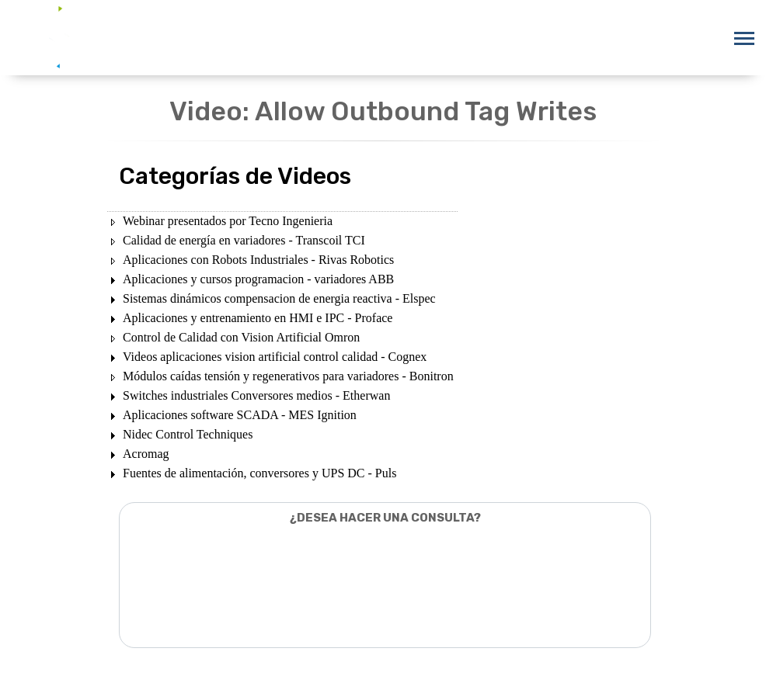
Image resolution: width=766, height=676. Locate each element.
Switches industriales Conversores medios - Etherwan (256, 395)
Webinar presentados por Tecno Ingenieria (228, 220)
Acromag (146, 453)
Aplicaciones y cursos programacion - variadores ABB (258, 279)
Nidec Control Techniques (187, 434)
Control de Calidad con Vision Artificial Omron (241, 337)
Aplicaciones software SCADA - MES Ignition (240, 414)
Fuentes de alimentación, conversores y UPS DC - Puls (259, 473)
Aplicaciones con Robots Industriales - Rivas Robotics (258, 259)
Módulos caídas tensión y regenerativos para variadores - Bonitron (288, 376)
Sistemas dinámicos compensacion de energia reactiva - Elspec (279, 298)
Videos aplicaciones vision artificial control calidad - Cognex (275, 356)
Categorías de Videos (235, 176)
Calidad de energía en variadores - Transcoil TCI (244, 240)
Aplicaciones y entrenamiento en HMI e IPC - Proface (257, 317)
